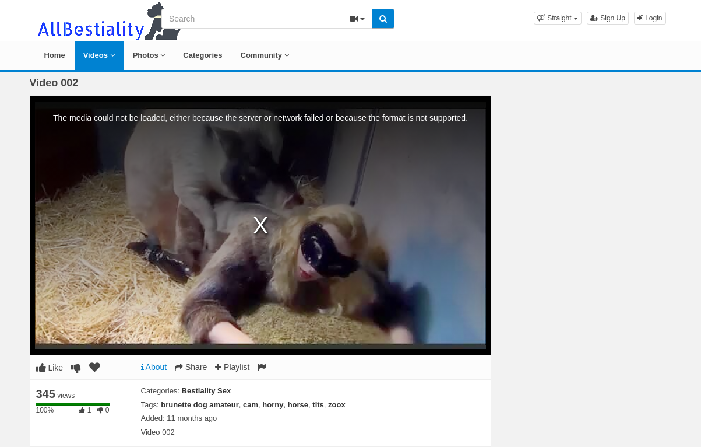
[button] (558, 18)
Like (50, 367)
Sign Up (607, 18)
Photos (149, 55)
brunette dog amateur (200, 404)
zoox (337, 404)
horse (298, 404)
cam (250, 404)
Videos (99, 55)
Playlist (232, 367)
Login (650, 18)
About (154, 367)
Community (265, 55)
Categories (202, 55)
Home (54, 55)
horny (272, 404)
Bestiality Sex (206, 390)
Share (191, 367)
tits (318, 404)
